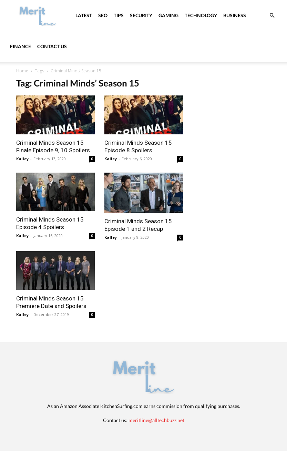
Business (234, 15)
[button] (272, 15)
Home (22, 71)
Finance (20, 46)
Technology (201, 15)
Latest (83, 15)
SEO (102, 15)
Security (141, 15)
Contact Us (52, 46)
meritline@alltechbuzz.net (156, 420)
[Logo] (38, 15)
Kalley (22, 158)
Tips (119, 15)
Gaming (168, 15)
